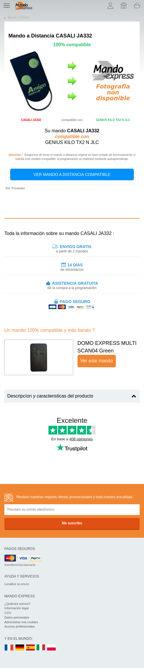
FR (9, 647)
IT (41, 647)
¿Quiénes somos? (17, 603)
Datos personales (16, 617)
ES (30, 647)
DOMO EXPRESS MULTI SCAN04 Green (107, 347)
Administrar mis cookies (21, 622)
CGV (7, 612)
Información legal (16, 608)
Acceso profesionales (19, 626)
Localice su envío (16, 584)
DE (19, 647)
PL (51, 647)
